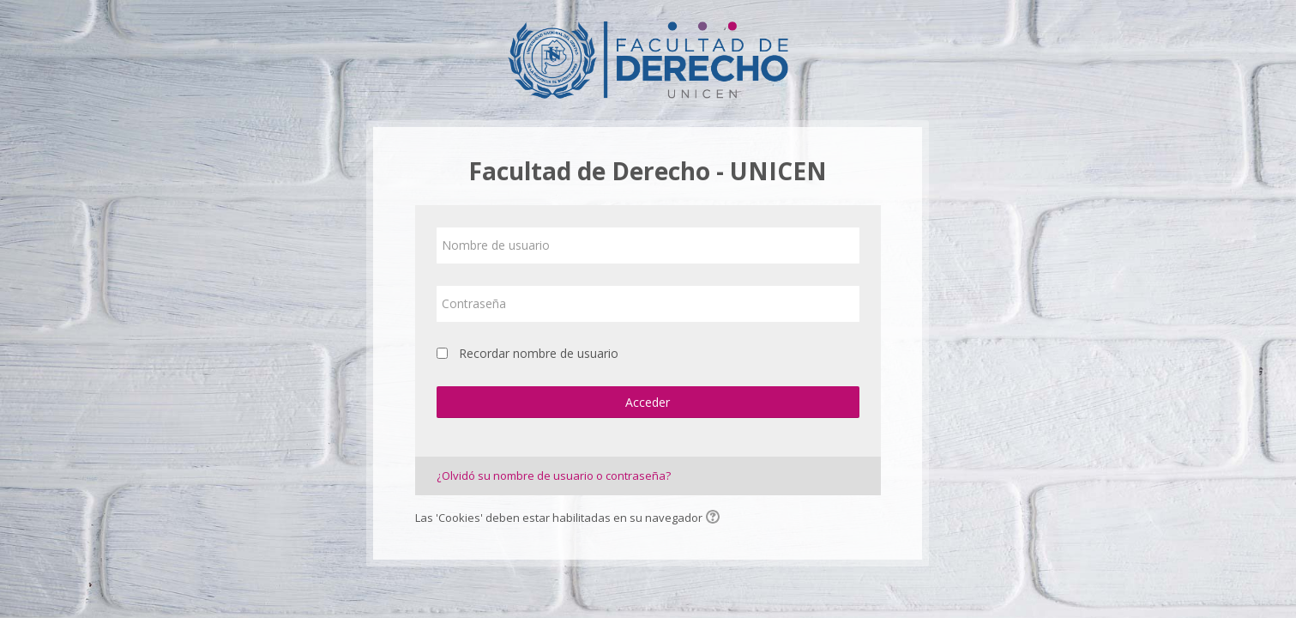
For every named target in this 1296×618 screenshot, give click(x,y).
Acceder (647, 402)
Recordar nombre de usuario (538, 353)
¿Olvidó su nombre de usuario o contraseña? (554, 475)
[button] (715, 518)
